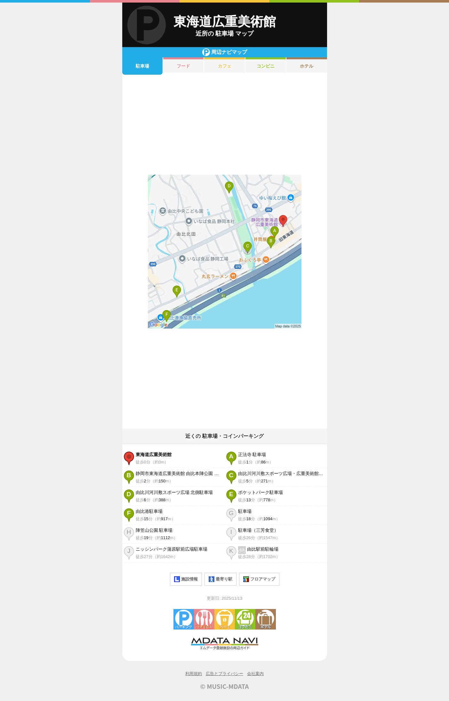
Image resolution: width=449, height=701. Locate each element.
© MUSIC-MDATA (224, 686)
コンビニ (266, 66)
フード (183, 66)
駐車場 (142, 66)
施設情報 (186, 579)
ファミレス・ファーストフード (204, 619)
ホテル (306, 66)
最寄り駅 (220, 579)
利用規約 (193, 673)
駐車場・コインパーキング (183, 619)
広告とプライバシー (224, 673)
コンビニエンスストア (245, 619)
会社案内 (255, 673)
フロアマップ (259, 579)
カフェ (224, 66)
